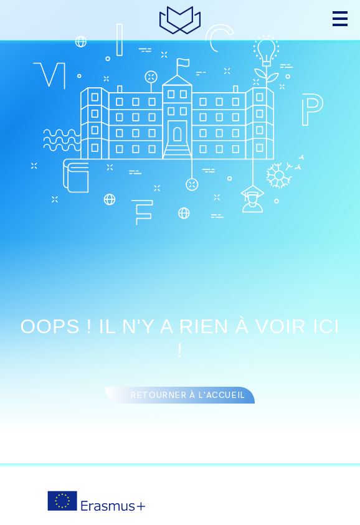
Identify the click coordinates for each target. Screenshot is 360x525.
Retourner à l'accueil (187, 395)
